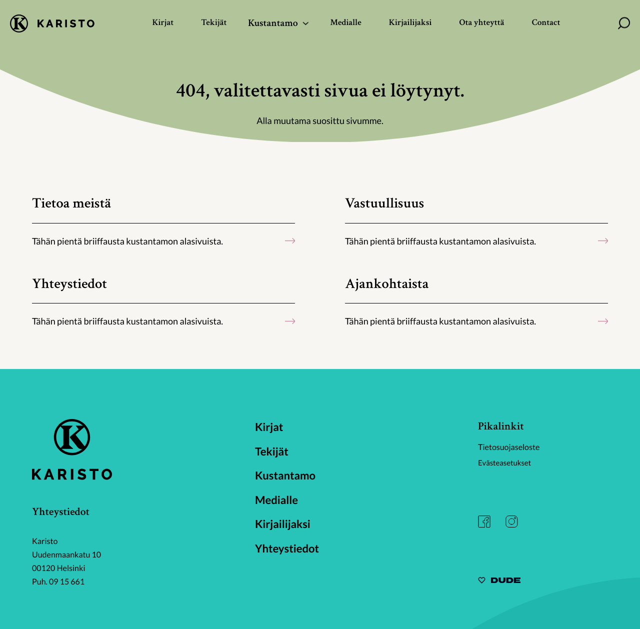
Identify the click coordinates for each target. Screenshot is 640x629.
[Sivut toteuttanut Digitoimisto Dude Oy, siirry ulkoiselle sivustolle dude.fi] (499, 582)
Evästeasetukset (507, 463)
